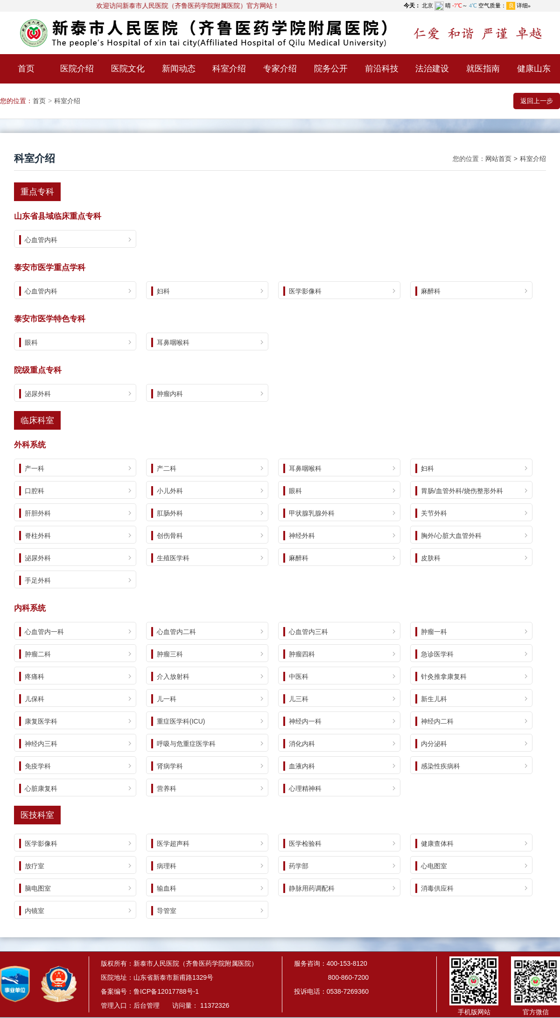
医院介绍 (77, 68)
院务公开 (331, 68)
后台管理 (146, 1005)
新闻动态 (179, 68)
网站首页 (498, 158)
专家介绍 (280, 68)
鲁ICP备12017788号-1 (166, 991)
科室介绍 (229, 68)
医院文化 (128, 68)
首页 (26, 68)
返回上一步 (536, 101)
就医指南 (483, 68)
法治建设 (432, 68)
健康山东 (534, 68)
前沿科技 (382, 68)
